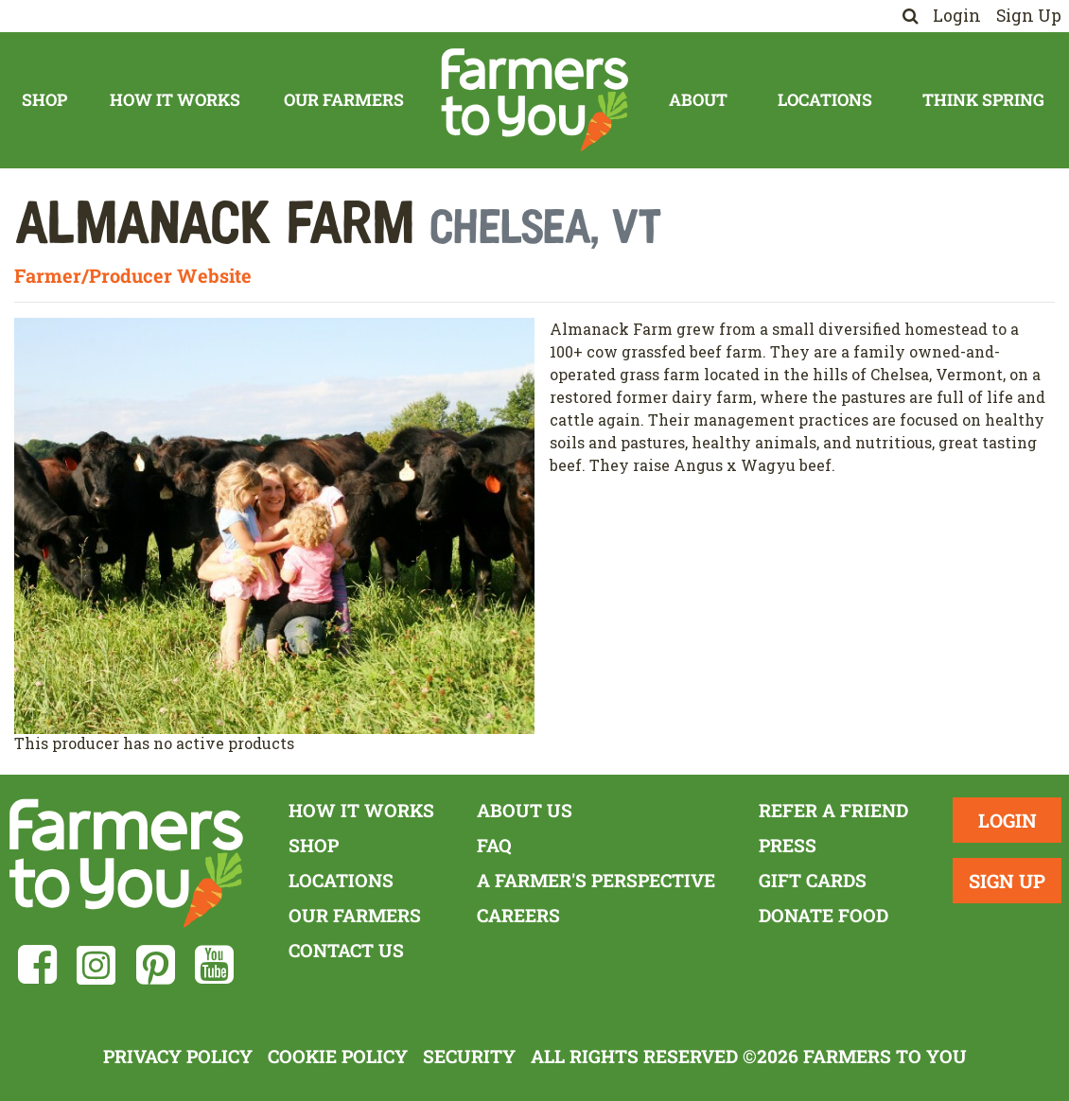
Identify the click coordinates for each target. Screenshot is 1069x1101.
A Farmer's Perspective (596, 880)
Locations (825, 100)
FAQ (494, 845)
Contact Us (346, 950)
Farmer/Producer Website (133, 275)
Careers (518, 915)
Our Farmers (344, 100)
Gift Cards (813, 880)
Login (957, 15)
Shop (44, 100)
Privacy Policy (178, 1056)
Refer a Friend (833, 810)
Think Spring (983, 100)
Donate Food (823, 915)
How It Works (175, 100)
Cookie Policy (338, 1056)
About (698, 100)
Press (787, 845)
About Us (524, 810)
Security (469, 1056)
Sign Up (1028, 15)
